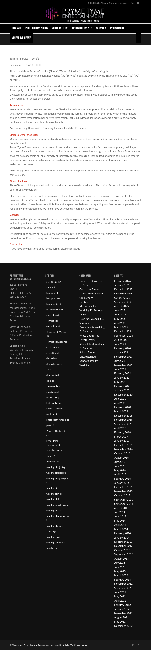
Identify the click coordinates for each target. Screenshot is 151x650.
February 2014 (122, 533)
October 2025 (122, 297)
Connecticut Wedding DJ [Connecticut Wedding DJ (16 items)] (56, 334)
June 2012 (120, 592)
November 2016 (123, 449)
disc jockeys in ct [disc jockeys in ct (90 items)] (54, 364)
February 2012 (122, 604)
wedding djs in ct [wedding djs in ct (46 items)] (54, 499)
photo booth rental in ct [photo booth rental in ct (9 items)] (57, 419)
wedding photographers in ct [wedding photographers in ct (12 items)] (57, 518)
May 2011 (120, 621)
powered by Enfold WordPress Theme (69, 645)
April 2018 (120, 428)
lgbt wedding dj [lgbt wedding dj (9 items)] (53, 403)
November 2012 (123, 583)
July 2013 (119, 562)
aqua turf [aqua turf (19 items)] (50, 287)
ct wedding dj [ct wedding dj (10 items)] (52, 353)
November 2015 (123, 491)
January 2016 (121, 482)
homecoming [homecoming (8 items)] (52, 397)
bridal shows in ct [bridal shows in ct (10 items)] (54, 309)
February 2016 (122, 478)
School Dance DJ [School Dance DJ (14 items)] (54, 450)
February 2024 (122, 348)
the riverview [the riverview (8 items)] (52, 461)
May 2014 (120, 520)
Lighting (83, 302)
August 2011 (121, 617)
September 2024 (123, 335)
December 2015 (123, 487)
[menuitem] (16, 28)
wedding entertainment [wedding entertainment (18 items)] (57, 505)
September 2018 (123, 424)
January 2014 (121, 537)
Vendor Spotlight (88, 360)
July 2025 (119, 310)
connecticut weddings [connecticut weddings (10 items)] (56, 341)
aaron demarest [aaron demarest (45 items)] (53, 281)
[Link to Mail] (138, 3)
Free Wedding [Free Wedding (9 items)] (53, 386)
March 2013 (121, 575)
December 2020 (123, 394)
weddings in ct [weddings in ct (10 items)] (53, 537)
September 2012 (123, 588)
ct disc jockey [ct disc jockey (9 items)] (52, 347)
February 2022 (122, 373)
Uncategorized (87, 356)
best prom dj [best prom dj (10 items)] (52, 293)
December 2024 (123, 331)
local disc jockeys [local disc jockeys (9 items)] (54, 408)
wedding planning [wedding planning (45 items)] (54, 526)
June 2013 (120, 567)
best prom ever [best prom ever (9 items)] (53, 298)
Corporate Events (89, 289)
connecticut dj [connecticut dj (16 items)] (53, 326)
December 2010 (123, 625)
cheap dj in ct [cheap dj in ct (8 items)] (52, 315)
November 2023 (123, 356)
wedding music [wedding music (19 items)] (53, 510)
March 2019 (121, 411)
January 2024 (121, 352)
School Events (87, 352)
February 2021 (122, 386)
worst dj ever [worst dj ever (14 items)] (52, 548)
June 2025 (120, 314)
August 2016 (121, 457)
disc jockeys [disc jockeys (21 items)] (52, 358)
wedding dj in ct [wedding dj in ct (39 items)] (53, 493)
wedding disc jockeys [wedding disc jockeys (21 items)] (56, 472)
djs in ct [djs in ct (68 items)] (50, 380)
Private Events (87, 339)
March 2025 (121, 327)
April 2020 (120, 403)
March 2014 (121, 529)
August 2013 (121, 558)
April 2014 (120, 524)
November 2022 (123, 365)
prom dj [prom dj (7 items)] (50, 425)
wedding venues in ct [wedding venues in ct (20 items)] (56, 542)
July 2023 (119, 360)
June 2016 (120, 466)
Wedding (84, 365)
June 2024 (120, 344)
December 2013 (123, 541)
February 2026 (122, 281)
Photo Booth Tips (89, 335)
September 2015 (123, 499)
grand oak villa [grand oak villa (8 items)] (53, 392)
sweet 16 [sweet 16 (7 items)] (50, 456)
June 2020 (120, 398)
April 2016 (120, 474)
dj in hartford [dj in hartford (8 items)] (52, 375)
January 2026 (121, 285)
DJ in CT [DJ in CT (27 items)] (50, 369)
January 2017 (121, 440)
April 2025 (120, 323)
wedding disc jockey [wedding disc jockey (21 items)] (55, 467)
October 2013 (122, 550)
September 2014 (123, 503)
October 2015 (122, 495)
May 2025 (120, 318)
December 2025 (123, 289)
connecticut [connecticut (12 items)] (52, 320)
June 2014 (120, 516)
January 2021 (121, 390)
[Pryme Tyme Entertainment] (75, 14)
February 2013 (122, 579)
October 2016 (122, 453)
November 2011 (123, 613)
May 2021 (120, 381)
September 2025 (123, 302)
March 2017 (121, 436)
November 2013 (123, 545)
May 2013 (120, 571)
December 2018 (123, 415)
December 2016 (123, 445)
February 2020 (122, 407)
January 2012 (121, 609)
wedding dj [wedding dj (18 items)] (51, 488)
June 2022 (120, 369)
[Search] (138, 38)
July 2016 (119, 461)
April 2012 (120, 600)
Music (82, 314)
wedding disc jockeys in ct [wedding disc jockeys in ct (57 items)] (57, 480)
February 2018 (122, 432)
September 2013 (123, 554)
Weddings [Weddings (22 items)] (51, 531)
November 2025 (123, 293)
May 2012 (120, 596)
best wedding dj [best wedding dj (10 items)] (53, 304)
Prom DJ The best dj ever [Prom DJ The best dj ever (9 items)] (55, 433)
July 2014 (119, 512)
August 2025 (121, 306)
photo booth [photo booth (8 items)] (52, 414)
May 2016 (120, 470)
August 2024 (121, 339)
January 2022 (121, 377)
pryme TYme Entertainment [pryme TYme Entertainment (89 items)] (53, 442)
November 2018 (123, 419)
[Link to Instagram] (132, 3)
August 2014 (121, 508)
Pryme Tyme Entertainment (36, 645)
